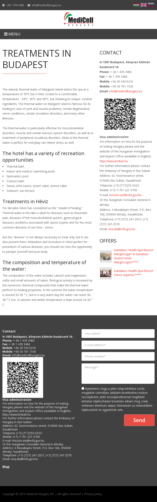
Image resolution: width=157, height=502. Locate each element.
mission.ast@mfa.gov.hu (125, 195)
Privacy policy (93, 494)
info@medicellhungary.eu (46, 5)
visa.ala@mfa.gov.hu (121, 229)
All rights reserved (69, 494)
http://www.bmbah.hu (114, 161)
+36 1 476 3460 (15, 5)
